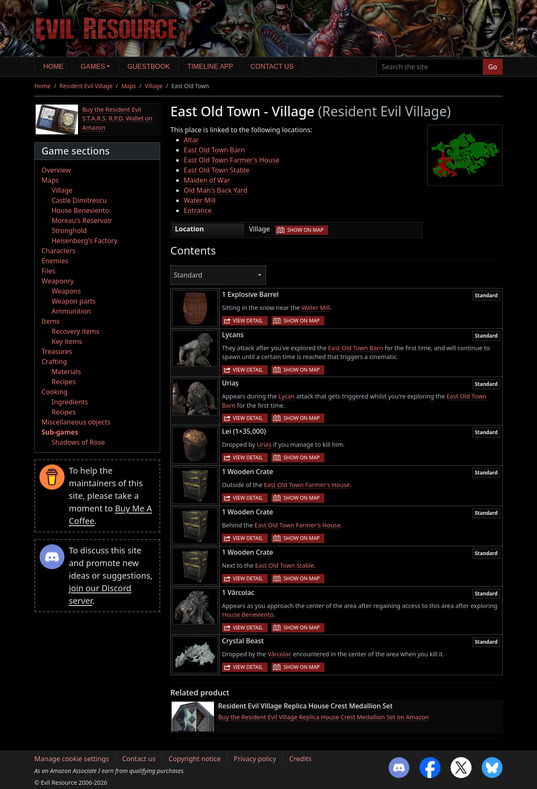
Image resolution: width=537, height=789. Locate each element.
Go (492, 66)
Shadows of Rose (78, 442)
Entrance (197, 210)
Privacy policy (255, 758)
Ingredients (70, 401)
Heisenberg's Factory (84, 240)
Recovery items (75, 331)
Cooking (55, 391)
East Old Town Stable (216, 170)
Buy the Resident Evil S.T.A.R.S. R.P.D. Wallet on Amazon (117, 118)
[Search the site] (429, 67)
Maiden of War (207, 180)
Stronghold (69, 230)
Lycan (287, 396)
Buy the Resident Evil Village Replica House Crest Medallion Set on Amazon (323, 717)
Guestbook (149, 66)
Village (153, 86)
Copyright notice (195, 758)
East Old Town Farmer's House (231, 160)
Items (51, 321)
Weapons (66, 291)
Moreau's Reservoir (82, 220)
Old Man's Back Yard (216, 190)
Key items (67, 341)
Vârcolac (279, 654)
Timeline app (210, 66)
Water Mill (200, 200)
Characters (59, 250)
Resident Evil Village (86, 86)
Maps (128, 86)
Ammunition (71, 311)
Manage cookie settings (71, 758)
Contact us (272, 66)
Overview (56, 170)
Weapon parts (74, 301)
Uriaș (264, 444)
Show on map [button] (305, 229)
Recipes (64, 381)
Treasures (57, 351)
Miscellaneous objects (76, 422)
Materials (66, 371)
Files (48, 270)
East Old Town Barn (214, 150)
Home (53, 66)
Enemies (55, 260)
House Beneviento (80, 210)
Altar (191, 139)
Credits (300, 758)
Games (93, 66)
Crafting (54, 361)
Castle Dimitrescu (79, 200)
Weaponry (58, 281)
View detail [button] (248, 320)
